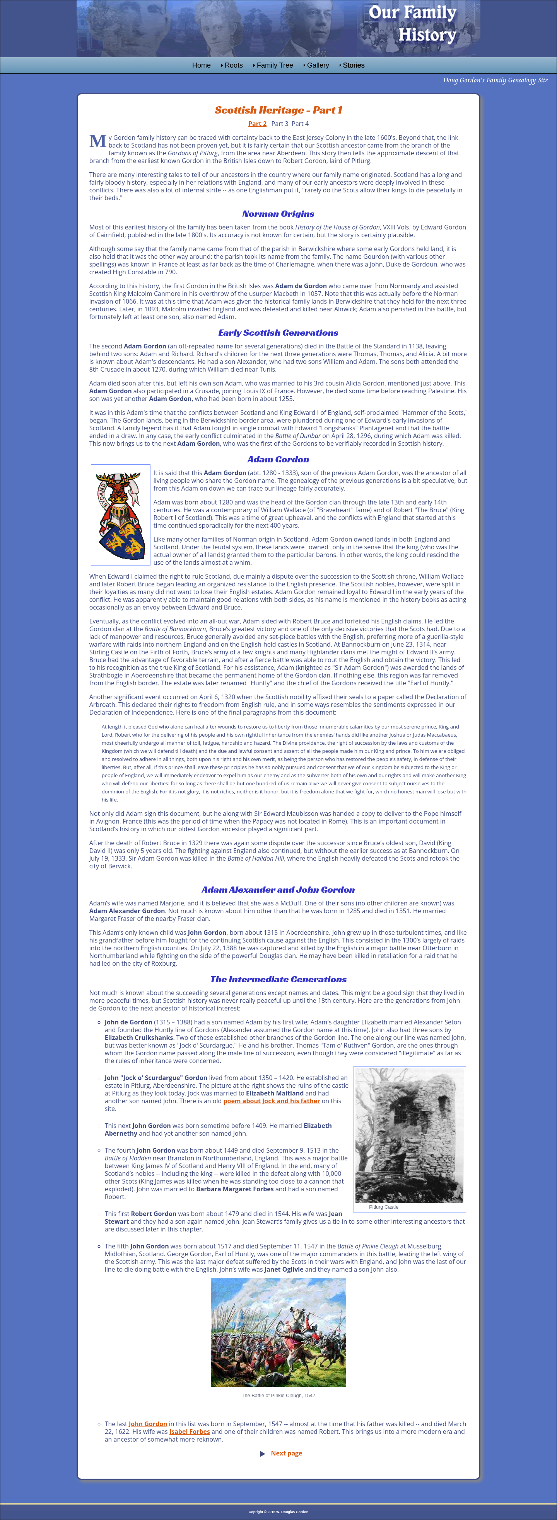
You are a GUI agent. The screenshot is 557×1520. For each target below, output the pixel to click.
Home (201, 65)
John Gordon (148, 1424)
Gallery (318, 65)
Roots (234, 65)
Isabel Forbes (189, 1431)
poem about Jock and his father (271, 1101)
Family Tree (275, 65)
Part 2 (257, 123)
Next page (286, 1453)
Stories (354, 65)
